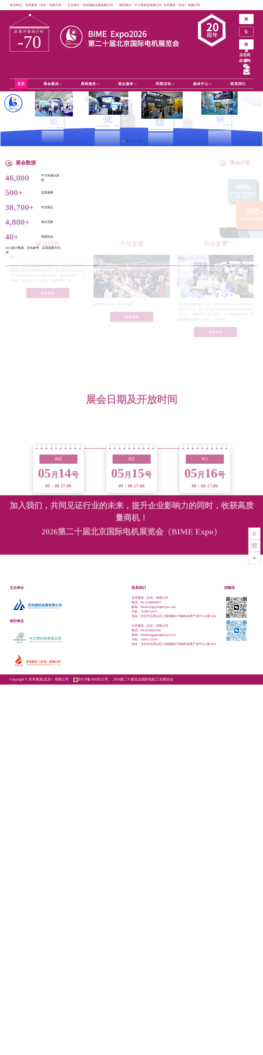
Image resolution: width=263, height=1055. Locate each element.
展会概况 (52, 84)
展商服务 (90, 84)
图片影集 (246, 46)
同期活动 (165, 84)
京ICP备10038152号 (93, 679)
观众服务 (127, 84)
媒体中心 (202, 84)
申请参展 (246, 33)
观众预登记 (246, 20)
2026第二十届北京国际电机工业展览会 (143, 679)
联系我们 (238, 84)
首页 (21, 84)
